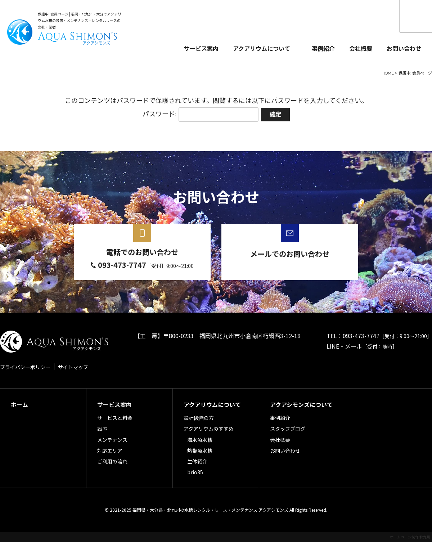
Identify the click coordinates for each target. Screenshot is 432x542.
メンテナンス (112, 439)
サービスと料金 (114, 417)
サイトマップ (73, 367)
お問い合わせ (404, 48)
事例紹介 (323, 48)
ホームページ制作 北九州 (410, 536)
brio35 (195, 472)
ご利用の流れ (112, 461)
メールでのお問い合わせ (289, 253)
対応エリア (109, 450)
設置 (102, 428)
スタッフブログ (287, 428)
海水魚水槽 (199, 439)
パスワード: (200, 114)
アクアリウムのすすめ (209, 428)
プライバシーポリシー (25, 367)
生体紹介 (197, 461)
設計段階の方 (199, 417)
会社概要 (360, 48)
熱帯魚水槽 (199, 450)
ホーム (19, 404)
